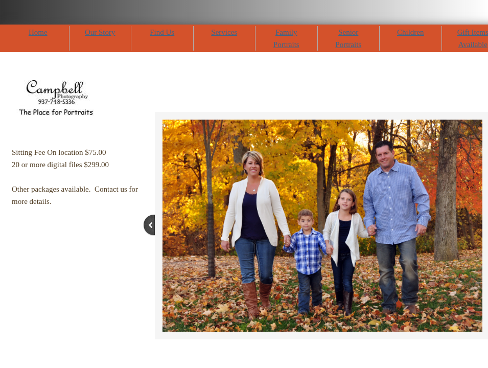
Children (410, 32)
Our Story (100, 32)
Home (38, 32)
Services (224, 32)
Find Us (162, 32)
